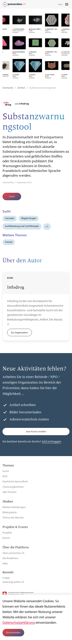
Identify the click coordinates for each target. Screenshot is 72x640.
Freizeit (8, 242)
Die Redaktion (10, 558)
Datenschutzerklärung (18, 622)
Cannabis (9, 218)
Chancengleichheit (13, 486)
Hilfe (5, 563)
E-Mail (5, 577)
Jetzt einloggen (51, 441)
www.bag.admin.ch (13, 581)
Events (6, 537)
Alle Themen (9, 491)
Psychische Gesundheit (15, 481)
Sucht (5, 471)
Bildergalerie (9, 512)
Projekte (7, 532)
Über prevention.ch (13, 552)
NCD (4, 476)
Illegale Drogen (28, 218)
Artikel (21, 87)
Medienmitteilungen (14, 507)
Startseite (8, 87)
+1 (47, 226)
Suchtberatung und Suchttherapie (22, 226)
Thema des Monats (13, 517)
